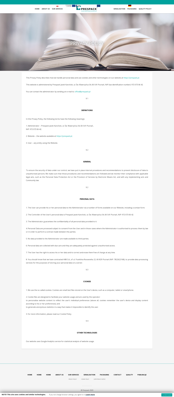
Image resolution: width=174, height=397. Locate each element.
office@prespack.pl (82, 91)
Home (37, 9)
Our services (73, 375)
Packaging (131, 9)
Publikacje (141, 375)
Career (144, 5)
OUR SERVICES (57, 9)
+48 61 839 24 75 (8, 2)
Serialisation (119, 9)
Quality (129, 375)
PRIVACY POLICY (87, 43)
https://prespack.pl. (131, 78)
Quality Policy (145, 9)
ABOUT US (46, 9)
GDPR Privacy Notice (99, 379)
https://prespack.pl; (64, 136)
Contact (164, 5)
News (154, 5)
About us (59, 375)
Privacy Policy (73, 379)
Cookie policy (85, 379)
